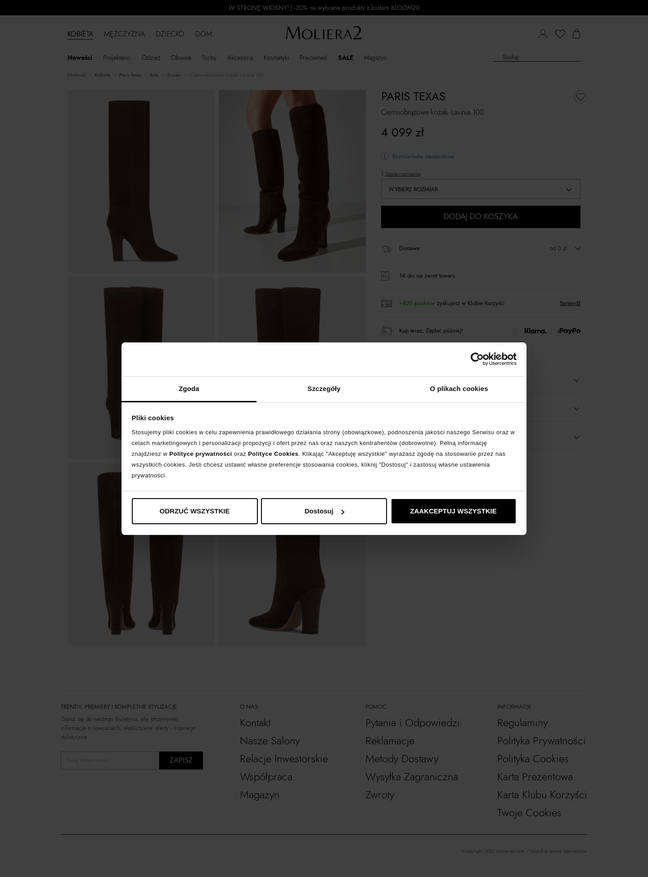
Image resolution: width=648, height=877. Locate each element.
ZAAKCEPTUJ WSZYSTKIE (453, 511)
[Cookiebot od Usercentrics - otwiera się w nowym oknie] (477, 359)
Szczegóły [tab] (323, 388)
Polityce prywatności (200, 453)
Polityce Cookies (273, 453)
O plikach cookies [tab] (459, 388)
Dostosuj (324, 511)
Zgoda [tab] (189, 388)
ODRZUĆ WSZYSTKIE (195, 511)
